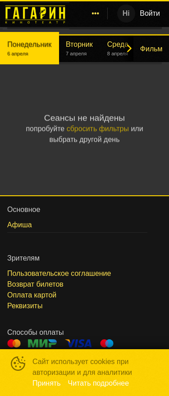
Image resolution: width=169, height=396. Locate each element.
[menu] (90, 13)
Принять (46, 383)
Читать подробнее (98, 383)
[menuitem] (95, 13)
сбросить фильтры (98, 128)
